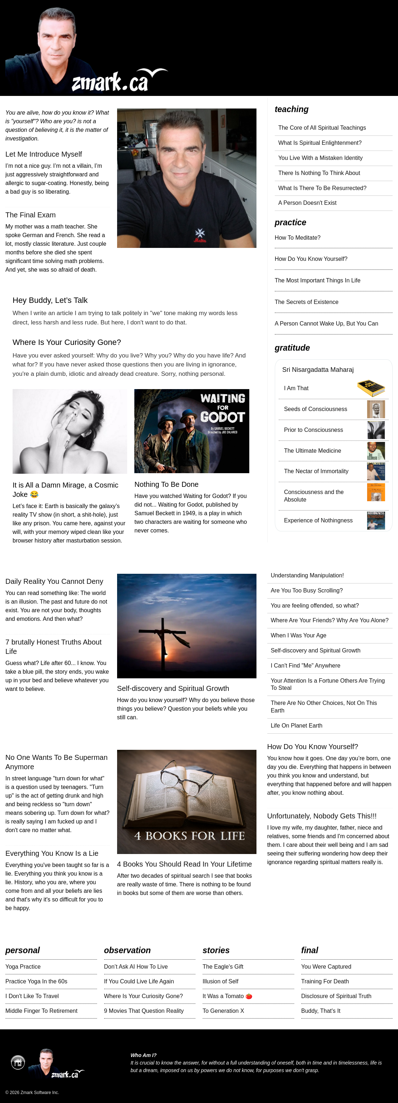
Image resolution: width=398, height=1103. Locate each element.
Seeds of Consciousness (315, 409)
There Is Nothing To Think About (319, 173)
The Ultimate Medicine (312, 451)
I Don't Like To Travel (32, 996)
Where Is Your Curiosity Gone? (67, 342)
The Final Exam (30, 215)
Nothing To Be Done (166, 484)
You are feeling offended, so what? (315, 606)
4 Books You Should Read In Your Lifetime (184, 864)
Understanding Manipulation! (307, 575)
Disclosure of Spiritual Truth (336, 996)
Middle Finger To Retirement (41, 1011)
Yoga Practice (23, 967)
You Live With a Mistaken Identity (320, 158)
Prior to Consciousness (313, 430)
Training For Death (325, 981)
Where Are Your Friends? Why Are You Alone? (330, 620)
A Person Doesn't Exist (307, 203)
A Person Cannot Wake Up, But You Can (326, 323)
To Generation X (223, 1011)
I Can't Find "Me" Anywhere (306, 666)
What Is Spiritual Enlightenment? (320, 143)
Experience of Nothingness (318, 520)
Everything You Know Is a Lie (51, 853)
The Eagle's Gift (223, 967)
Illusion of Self (221, 981)
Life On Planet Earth (297, 726)
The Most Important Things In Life (318, 280)
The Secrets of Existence (307, 302)
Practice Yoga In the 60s (36, 981)
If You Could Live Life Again (139, 981)
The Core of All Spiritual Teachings (322, 128)
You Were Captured (326, 967)
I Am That (296, 388)
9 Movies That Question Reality (144, 1011)
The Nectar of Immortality (316, 471)
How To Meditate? (298, 238)
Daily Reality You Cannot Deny (54, 581)
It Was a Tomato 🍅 (228, 996)
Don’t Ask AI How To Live (136, 967)
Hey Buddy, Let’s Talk (50, 300)
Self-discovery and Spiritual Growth (173, 688)
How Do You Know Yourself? (311, 259)
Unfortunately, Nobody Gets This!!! (322, 816)
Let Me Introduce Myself (43, 154)
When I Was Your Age (299, 635)
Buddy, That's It (321, 1011)
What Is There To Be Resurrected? (322, 188)
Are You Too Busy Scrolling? (307, 590)
